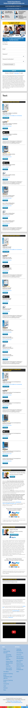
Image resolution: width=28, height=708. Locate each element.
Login (4, 686)
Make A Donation (7, 16)
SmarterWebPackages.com (17, 702)
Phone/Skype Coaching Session (22, 12)
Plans (4, 690)
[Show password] (23, 56)
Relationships (19, 664)
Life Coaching (19, 652)
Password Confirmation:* (8, 59)
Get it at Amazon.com (7, 126)
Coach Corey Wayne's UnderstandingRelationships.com (14, 2)
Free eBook (6, 671)
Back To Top (18, 701)
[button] (13, 6)
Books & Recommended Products (22, 17)
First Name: (5, 44)
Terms (14, 701)
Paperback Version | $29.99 (8, 214)
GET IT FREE (6, 117)
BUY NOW (5, 128)
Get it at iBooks (6, 167)
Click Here (16, 73)
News (17, 671)
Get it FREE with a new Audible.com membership (12, 115)
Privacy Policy (10, 701)
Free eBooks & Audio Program (9, 12)
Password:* (5, 54)
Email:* (4, 49)
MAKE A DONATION (14, 534)
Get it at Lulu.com (6, 177)
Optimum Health (20, 666)
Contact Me (6, 683)
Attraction (18, 654)
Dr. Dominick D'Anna (15, 610)
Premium (5, 688)
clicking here (10, 617)
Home (4, 649)
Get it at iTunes (6, 136)
